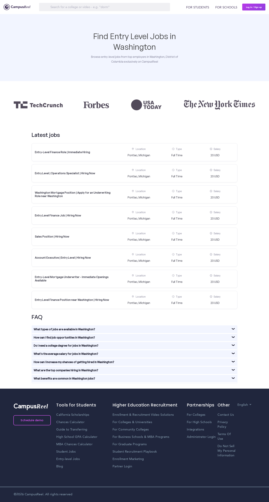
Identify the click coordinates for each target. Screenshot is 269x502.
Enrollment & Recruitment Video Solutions (143, 414)
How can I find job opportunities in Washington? (64, 337)
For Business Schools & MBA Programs (141, 437)
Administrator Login (201, 437)
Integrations (195, 429)
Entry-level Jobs (68, 459)
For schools (226, 7)
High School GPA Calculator (76, 437)
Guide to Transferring (71, 429)
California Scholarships (72, 414)
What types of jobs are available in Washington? (64, 329)
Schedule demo (32, 420)
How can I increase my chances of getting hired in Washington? (74, 362)
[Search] (104, 7)
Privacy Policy (223, 424)
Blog (59, 466)
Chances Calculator (70, 422)
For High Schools (199, 422)
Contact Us (226, 414)
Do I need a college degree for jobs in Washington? (66, 345)
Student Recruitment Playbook (135, 451)
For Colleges (196, 414)
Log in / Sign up (254, 7)
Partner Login (122, 466)
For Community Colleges (131, 429)
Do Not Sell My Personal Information (227, 451)
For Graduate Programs (130, 444)
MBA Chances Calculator (74, 444)
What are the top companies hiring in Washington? (66, 370)
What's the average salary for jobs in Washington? (66, 354)
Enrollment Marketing (128, 459)
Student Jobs (66, 451)
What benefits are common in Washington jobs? (64, 378)
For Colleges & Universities (132, 422)
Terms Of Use (224, 436)
